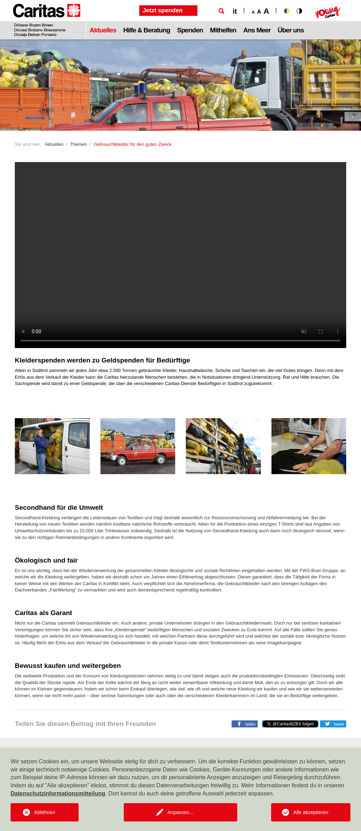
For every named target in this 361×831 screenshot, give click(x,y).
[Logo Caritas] (46, 19)
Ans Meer (257, 30)
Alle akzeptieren (311, 812)
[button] (245, 723)
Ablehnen (44, 812)
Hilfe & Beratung (146, 30)
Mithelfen (223, 30)
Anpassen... (180, 812)
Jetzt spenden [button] (163, 10)
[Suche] (221, 11)
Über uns (291, 30)
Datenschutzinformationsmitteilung (58, 793)
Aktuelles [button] (103, 30)
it (235, 11)
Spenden (190, 30)
